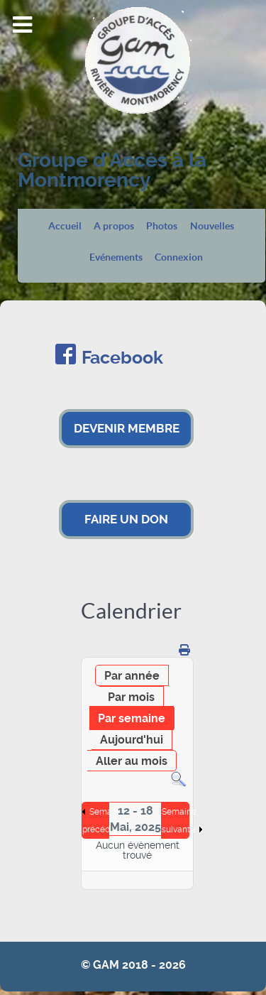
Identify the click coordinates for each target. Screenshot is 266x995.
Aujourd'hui (131, 739)
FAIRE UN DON (126, 519)
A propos (114, 227)
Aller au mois (131, 761)
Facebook (122, 357)
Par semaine (131, 718)
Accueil (65, 227)
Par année (132, 676)
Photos (161, 227)
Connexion (179, 258)
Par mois (131, 697)
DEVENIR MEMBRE (126, 428)
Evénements (116, 258)
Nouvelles (212, 227)
